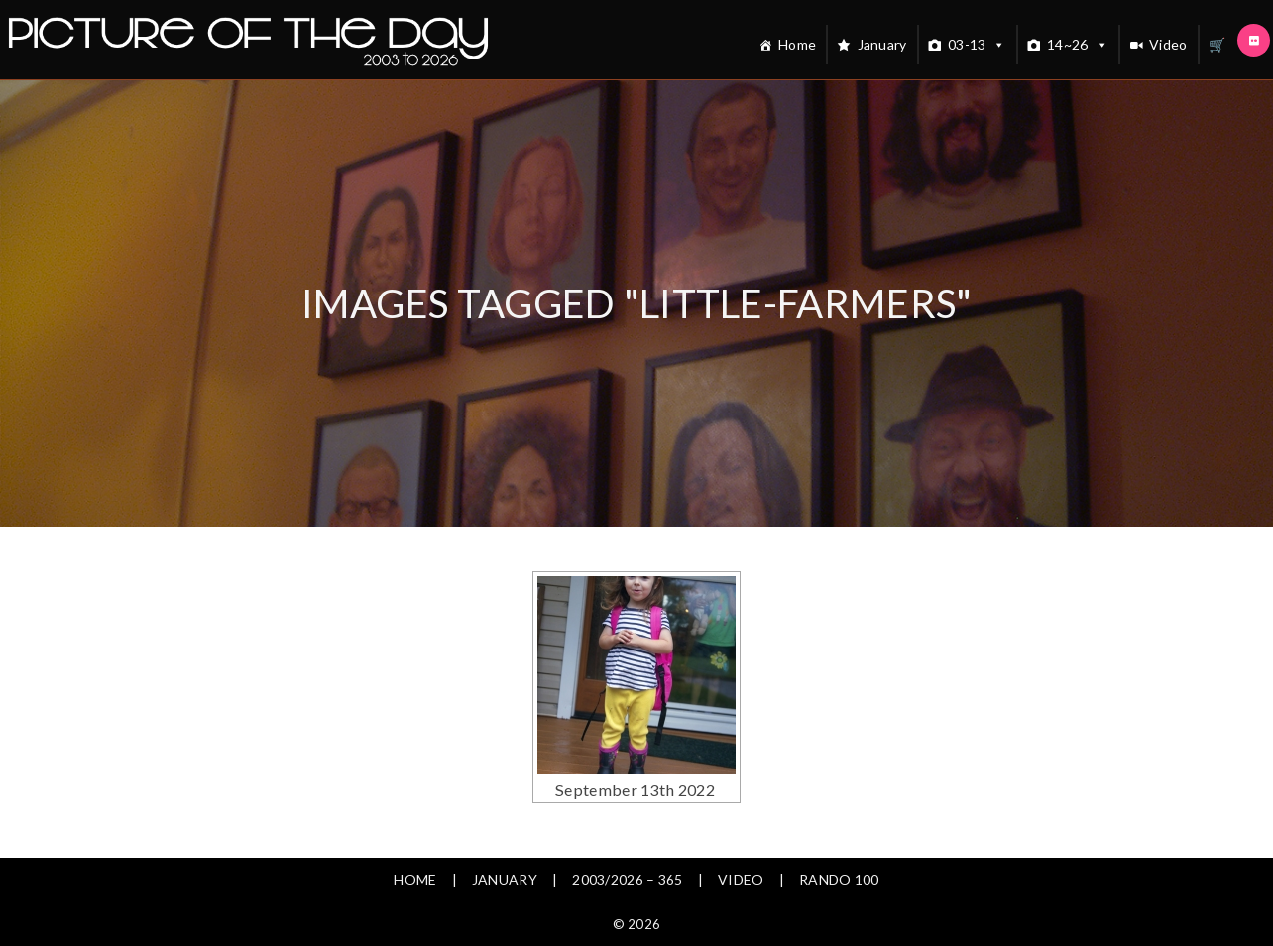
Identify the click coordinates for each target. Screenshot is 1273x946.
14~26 (1077, 44)
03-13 (977, 44)
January (882, 44)
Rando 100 (839, 879)
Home (797, 44)
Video (1168, 44)
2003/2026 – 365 (627, 879)
